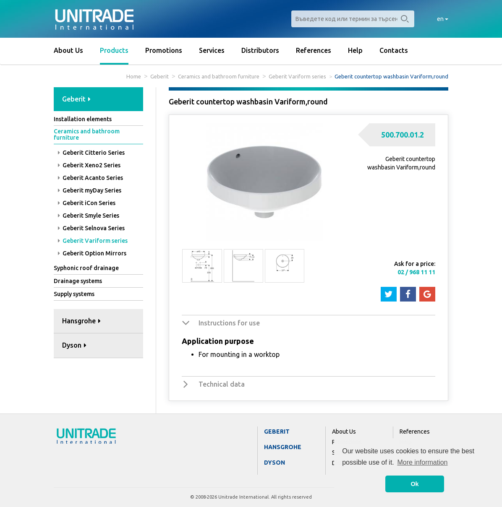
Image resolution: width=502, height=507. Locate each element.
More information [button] (422, 462)
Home (133, 76)
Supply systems (74, 294)
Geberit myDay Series (89, 190)
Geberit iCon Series (86, 203)
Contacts (393, 50)
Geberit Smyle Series (88, 215)
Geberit (159, 76)
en (442, 19)
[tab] (98, 99)
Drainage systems (78, 281)
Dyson (274, 462)
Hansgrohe (282, 447)
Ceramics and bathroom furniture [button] (87, 134)
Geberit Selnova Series (91, 228)
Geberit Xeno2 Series (89, 165)
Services (212, 50)
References (313, 50)
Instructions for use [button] (229, 323)
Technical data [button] (222, 384)
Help (355, 50)
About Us (68, 50)
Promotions (163, 50)
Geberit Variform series (297, 76)
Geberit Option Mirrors (92, 253)
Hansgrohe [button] (81, 321)
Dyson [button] (74, 345)
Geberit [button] (76, 99)
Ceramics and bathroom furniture (218, 76)
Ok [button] (414, 484)
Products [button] (114, 50)
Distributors (260, 50)
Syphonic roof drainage (86, 268)
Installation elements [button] (83, 119)
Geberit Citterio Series (91, 152)
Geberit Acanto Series (90, 177)
